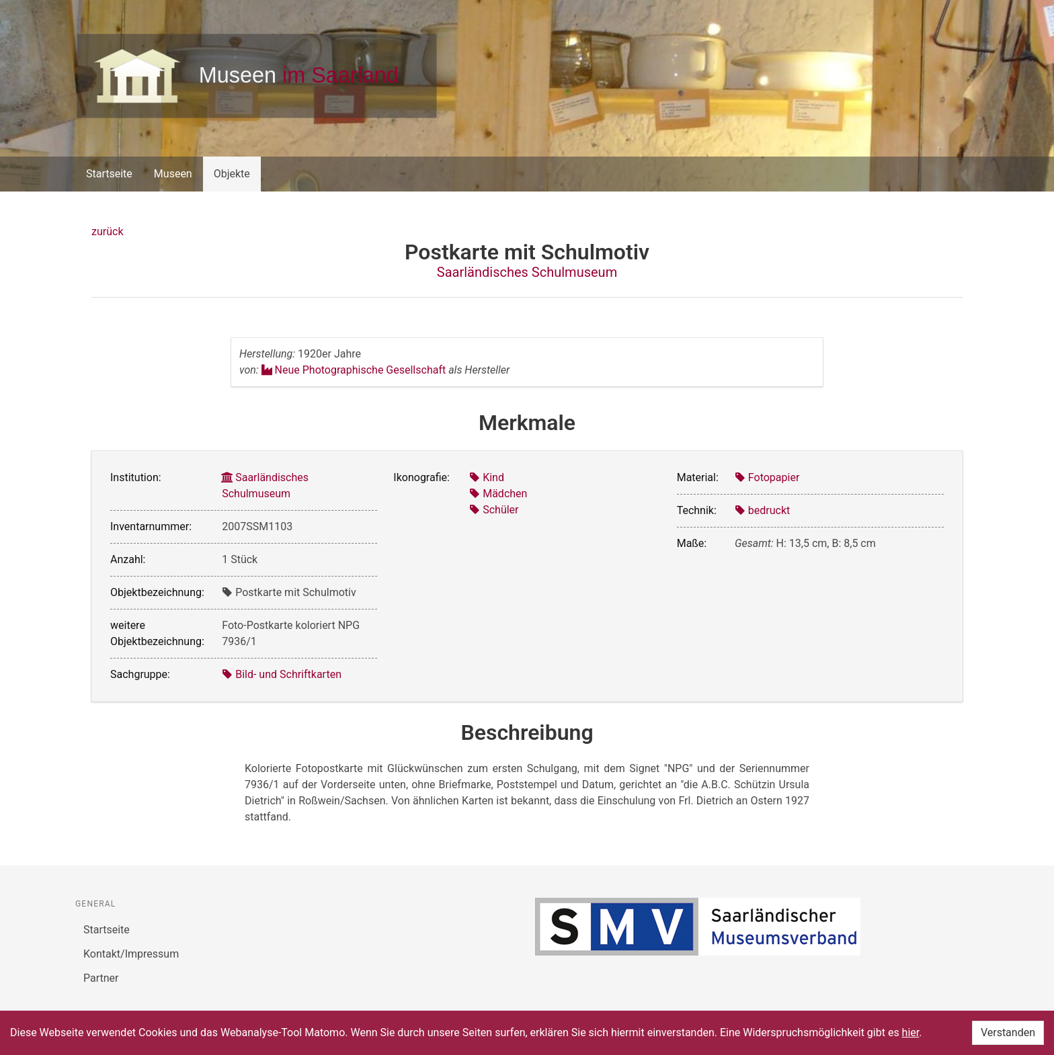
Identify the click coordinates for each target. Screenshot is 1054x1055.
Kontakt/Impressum (131, 953)
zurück (107, 231)
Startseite (109, 173)
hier (911, 1032)
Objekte (232, 173)
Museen (173, 173)
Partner (101, 978)
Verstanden (1008, 1032)
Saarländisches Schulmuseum (527, 272)
